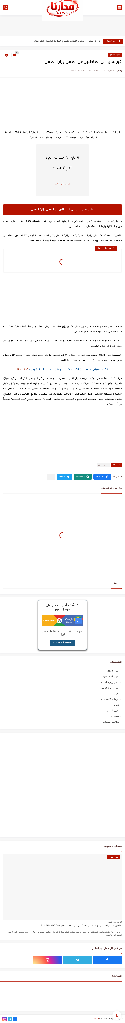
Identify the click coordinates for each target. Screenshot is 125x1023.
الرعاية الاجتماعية (110, 699)
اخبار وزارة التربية (110, 682)
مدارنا (96, 1019)
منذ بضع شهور (113, 922)
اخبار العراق (115, 55)
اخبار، (116, 693)
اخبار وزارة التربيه (110, 687)
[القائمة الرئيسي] (119, 7)
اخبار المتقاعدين (111, 676)
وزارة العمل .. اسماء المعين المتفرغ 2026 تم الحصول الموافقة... (66, 41)
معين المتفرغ (112, 710)
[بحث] (5, 7)
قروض (116, 704)
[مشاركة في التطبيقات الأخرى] (51, 477)
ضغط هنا (22, 369)
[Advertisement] (62, 25)
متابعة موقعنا (62, 643)
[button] (102, 477)
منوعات (115, 716)
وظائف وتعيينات (111, 721)
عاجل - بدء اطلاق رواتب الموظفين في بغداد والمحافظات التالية (81, 926)
